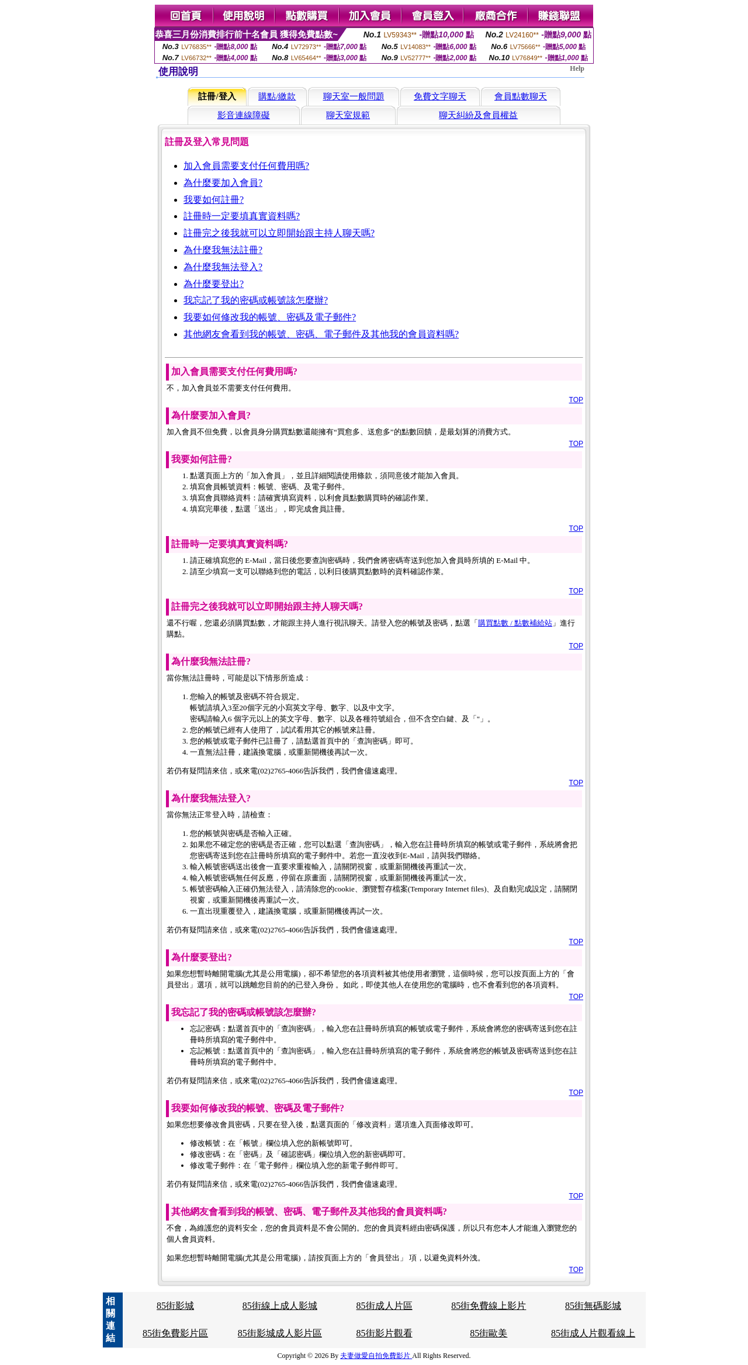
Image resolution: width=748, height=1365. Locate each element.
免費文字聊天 (440, 96)
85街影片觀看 (384, 1333)
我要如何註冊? (213, 200)
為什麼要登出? (213, 284)
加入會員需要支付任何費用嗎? (246, 166)
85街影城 (175, 1306)
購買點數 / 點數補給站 (515, 622)
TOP (576, 400)
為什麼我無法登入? (222, 267)
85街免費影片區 (175, 1333)
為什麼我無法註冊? (222, 250)
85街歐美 (488, 1333)
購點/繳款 (277, 96)
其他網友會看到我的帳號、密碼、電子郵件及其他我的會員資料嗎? (321, 334)
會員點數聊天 (520, 96)
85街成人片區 (384, 1306)
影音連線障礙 (243, 115)
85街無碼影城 (593, 1306)
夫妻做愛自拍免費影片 (376, 1356)
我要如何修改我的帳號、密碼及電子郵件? (269, 317)
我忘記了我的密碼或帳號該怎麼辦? (255, 300)
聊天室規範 (348, 115)
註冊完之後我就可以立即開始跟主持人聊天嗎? (279, 233)
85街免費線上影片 (488, 1306)
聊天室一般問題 (354, 96)
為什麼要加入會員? (222, 183)
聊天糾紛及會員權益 (478, 115)
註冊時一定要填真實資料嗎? (241, 216)
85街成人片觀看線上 (593, 1333)
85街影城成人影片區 (280, 1333)
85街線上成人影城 (280, 1306)
